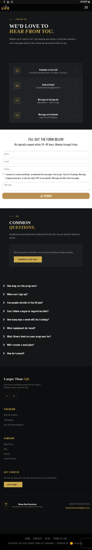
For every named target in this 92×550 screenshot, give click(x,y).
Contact (7, 453)
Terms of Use (60, 538)
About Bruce (8, 444)
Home (28, 538)
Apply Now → (13, 484)
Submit (46, 196)
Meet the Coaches (11, 414)
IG (6, 396)
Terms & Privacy (10, 458)
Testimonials (9, 419)
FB (14, 396)
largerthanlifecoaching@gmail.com (77, 508)
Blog (5, 448)
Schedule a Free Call (28, 259)
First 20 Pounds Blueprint (13, 424)
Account (85, 2)
